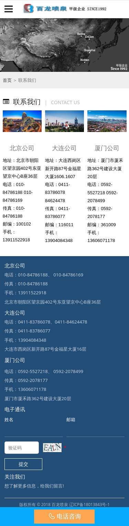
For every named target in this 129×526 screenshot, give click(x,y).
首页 (7, 80)
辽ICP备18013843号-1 (89, 504)
